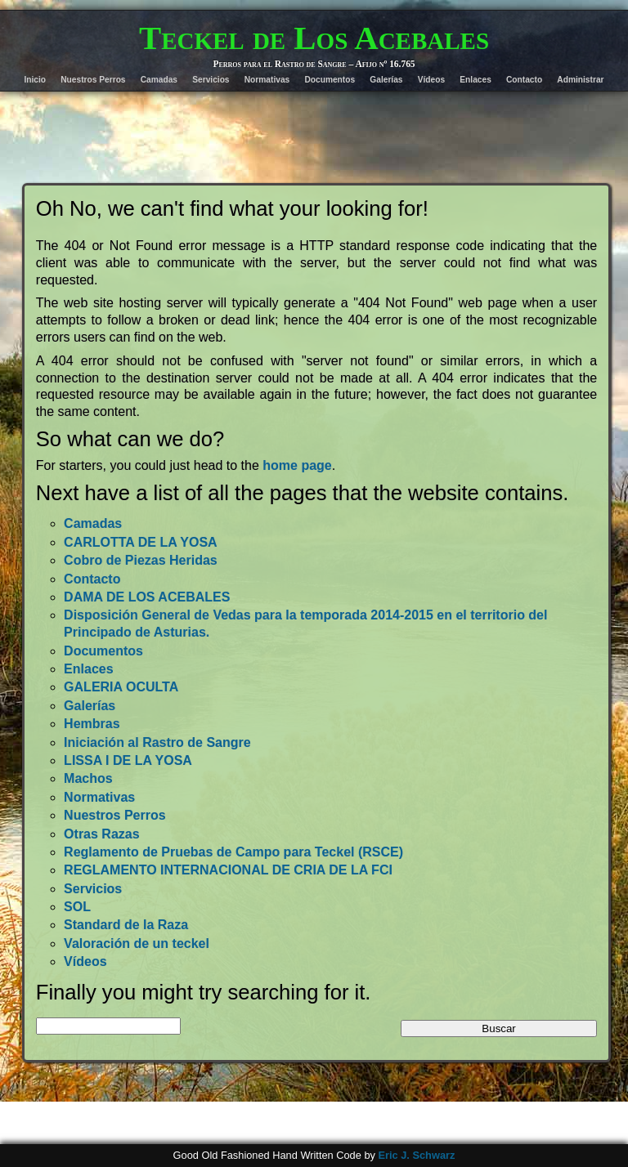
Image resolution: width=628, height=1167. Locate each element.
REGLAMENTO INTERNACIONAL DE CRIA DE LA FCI (228, 870)
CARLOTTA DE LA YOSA (141, 542)
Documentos (329, 79)
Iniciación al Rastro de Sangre (157, 742)
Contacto (524, 79)
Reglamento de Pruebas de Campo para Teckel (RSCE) (233, 852)
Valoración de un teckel (136, 943)
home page (296, 465)
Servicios (210, 79)
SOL (77, 907)
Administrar (580, 79)
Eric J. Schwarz (416, 1155)
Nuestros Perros (93, 79)
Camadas (159, 79)
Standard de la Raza (126, 925)
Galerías (386, 79)
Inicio (35, 79)
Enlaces (475, 79)
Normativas (267, 79)
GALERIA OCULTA (121, 687)
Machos (88, 778)
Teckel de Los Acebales (314, 38)
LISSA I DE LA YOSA (128, 760)
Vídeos (431, 79)
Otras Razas (102, 834)
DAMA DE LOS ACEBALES (147, 597)
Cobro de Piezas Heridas (141, 560)
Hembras (91, 724)
